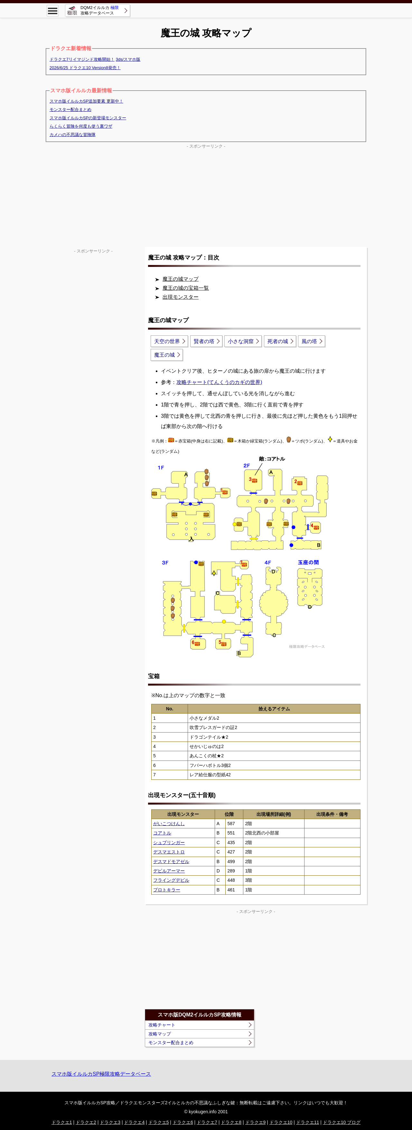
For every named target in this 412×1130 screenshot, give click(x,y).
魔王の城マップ (181, 279)
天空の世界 (167, 341)
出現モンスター (181, 297)
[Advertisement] (206, 195)
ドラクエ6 (183, 1122)
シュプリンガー (169, 842)
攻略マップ (159, 1033)
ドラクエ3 (110, 1122)
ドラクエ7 (207, 1122)
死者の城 (277, 341)
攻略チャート (161, 1024)
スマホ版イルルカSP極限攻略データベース (101, 1074)
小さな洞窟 (241, 341)
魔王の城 (164, 355)
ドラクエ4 (134, 1122)
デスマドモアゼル (171, 861)
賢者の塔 (204, 341)
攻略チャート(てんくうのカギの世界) (219, 382)
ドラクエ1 (62, 1122)
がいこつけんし (169, 823)
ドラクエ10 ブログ (341, 1122)
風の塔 (309, 341)
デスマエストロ (169, 851)
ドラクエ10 (281, 1122)
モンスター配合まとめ (170, 1042)
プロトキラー (166, 889)
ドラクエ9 (255, 1122)
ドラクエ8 (231, 1122)
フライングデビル (171, 880)
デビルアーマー (169, 870)
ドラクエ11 (307, 1122)
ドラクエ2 (86, 1122)
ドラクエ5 (158, 1122)
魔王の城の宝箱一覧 (186, 288)
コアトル (162, 832)
